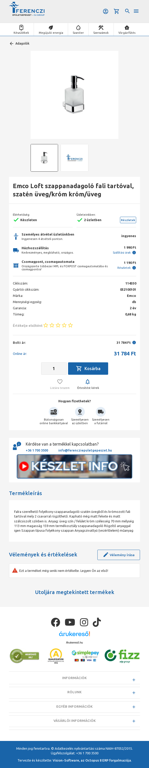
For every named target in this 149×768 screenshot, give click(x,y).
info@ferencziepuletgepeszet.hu (85, 450)
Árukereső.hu (74, 642)
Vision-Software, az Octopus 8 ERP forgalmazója (92, 760)
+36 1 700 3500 (37, 450)
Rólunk (74, 692)
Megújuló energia (51, 32)
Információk (74, 678)
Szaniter (78, 32)
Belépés (106, 11)
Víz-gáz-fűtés (126, 32)
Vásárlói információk (74, 720)
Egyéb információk (74, 706)
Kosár (117, 11)
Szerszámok (101, 32)
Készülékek (21, 32)
